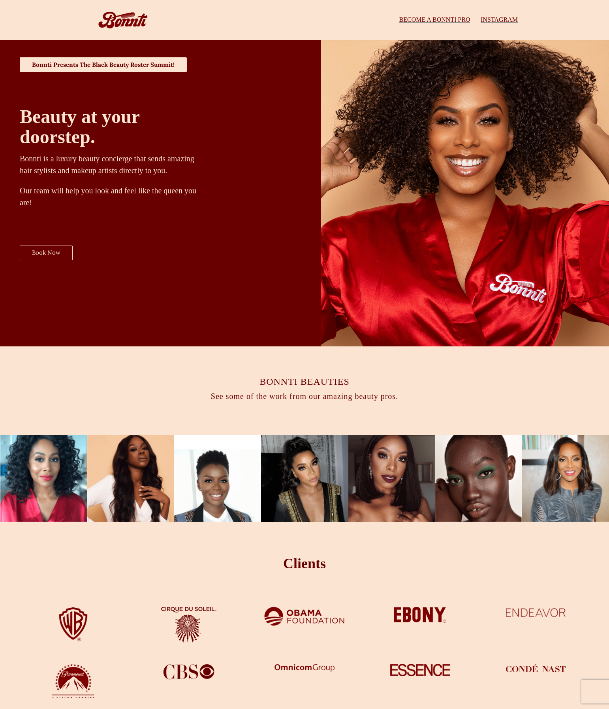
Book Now (47, 254)
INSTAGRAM (499, 20)
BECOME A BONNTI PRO (434, 20)
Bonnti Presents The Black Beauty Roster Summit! (108, 65)
